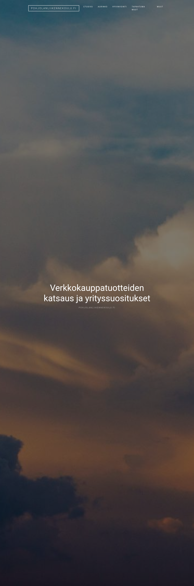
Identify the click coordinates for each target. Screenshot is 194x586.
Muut (160, 7)
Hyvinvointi (119, 7)
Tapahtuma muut (138, 8)
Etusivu (88, 7)
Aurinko (103, 7)
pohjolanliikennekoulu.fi (53, 8)
